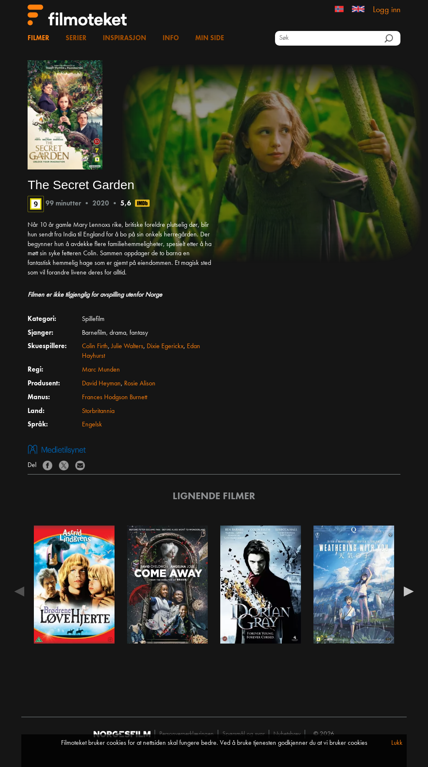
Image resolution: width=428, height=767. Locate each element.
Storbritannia (98, 411)
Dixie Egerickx (165, 346)
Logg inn (386, 10)
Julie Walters (127, 346)
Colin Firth (95, 346)
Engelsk (92, 424)
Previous (19, 590)
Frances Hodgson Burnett (114, 397)
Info (171, 38)
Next (408, 590)
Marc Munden (101, 370)
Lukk (397, 743)
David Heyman (101, 383)
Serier (76, 38)
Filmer (38, 38)
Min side (209, 38)
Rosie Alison (139, 383)
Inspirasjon (124, 38)
